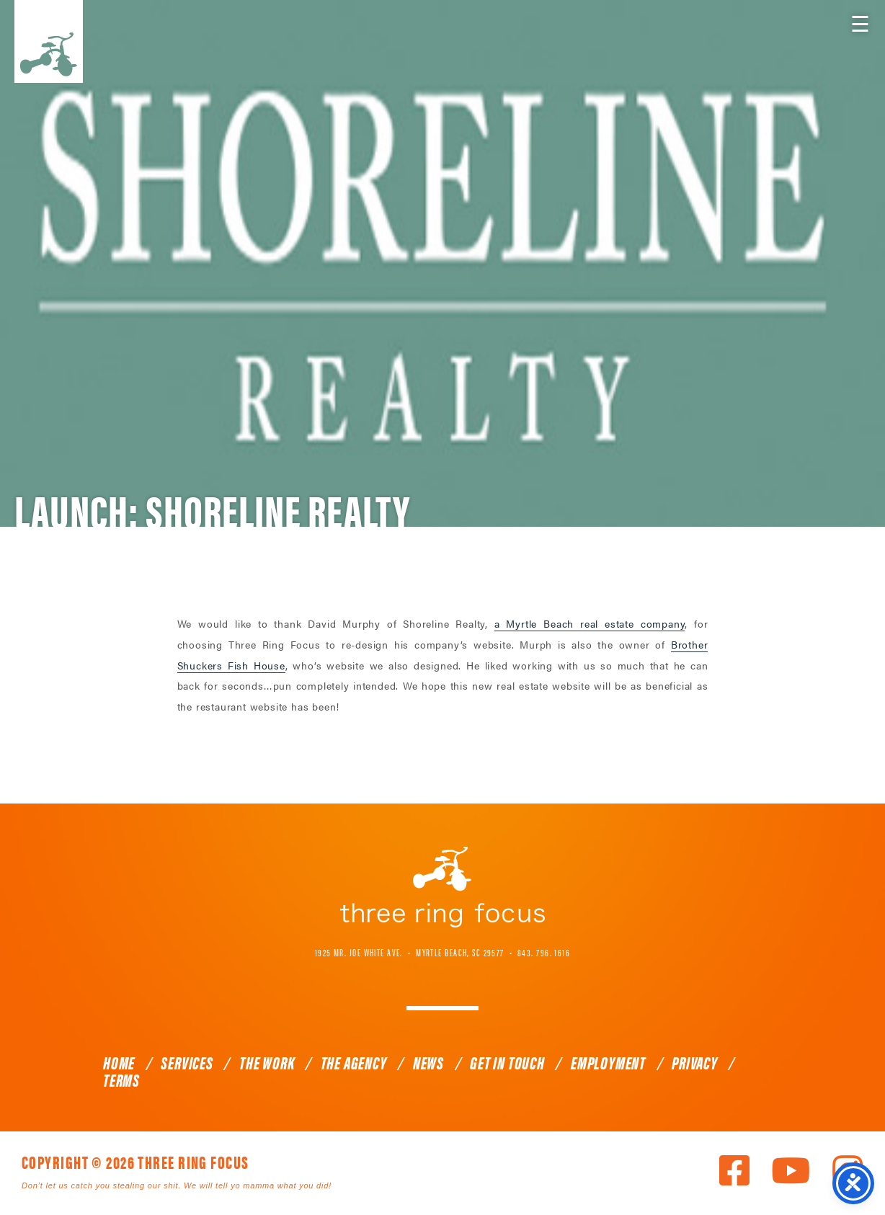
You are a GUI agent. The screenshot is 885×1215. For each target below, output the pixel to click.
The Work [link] (266, 1062)
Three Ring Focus (442, 887)
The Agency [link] (354, 1062)
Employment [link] (608, 1062)
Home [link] (119, 1062)
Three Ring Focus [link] (48, 41)
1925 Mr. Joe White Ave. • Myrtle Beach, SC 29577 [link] (409, 952)
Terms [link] (121, 1079)
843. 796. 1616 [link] (543, 952)
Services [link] (187, 1062)
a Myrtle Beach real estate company (589, 623)
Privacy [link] (695, 1062)
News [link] (428, 1062)
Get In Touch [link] (507, 1062)
